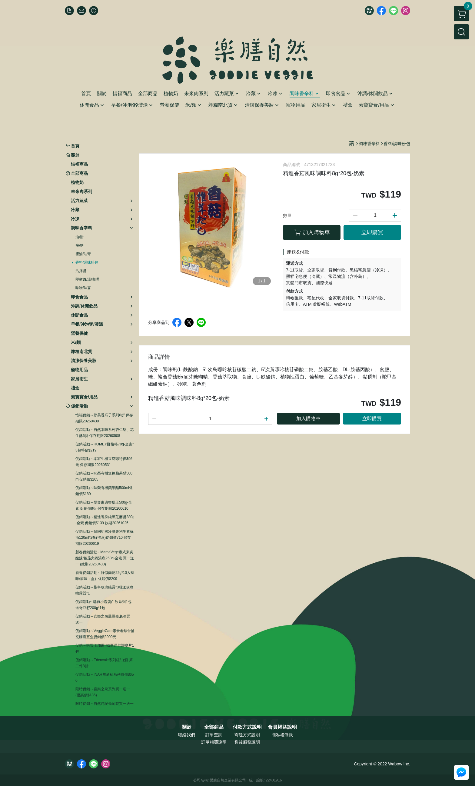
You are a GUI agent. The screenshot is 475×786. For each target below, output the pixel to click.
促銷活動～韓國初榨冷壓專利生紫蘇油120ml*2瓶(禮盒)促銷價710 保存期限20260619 (104, 537)
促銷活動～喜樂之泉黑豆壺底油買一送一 (104, 619)
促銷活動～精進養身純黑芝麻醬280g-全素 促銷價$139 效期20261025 (105, 520)
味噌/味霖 (83, 288)
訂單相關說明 (214, 742)
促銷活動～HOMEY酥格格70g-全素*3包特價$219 (104, 447)
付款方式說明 (247, 727)
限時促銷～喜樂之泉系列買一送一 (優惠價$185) (102, 692)
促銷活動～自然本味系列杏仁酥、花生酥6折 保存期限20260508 (104, 433)
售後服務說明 (247, 742)
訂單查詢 (213, 735)
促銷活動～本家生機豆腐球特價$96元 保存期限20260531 (103, 462)
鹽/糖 (79, 245)
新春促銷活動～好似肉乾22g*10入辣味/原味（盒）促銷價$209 (104, 576)
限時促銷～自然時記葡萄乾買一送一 (104, 703)
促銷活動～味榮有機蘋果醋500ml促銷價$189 (104, 491)
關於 (186, 727)
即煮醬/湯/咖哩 (87, 279)
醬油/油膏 (83, 254)
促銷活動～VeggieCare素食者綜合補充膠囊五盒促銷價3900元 (105, 634)
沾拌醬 (80, 271)
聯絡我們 (186, 735)
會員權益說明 (282, 727)
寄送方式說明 (247, 735)
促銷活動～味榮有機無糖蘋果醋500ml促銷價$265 (103, 476)
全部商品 (214, 727)
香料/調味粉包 (86, 262)
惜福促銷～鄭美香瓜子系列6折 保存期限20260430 (104, 418)
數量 (287, 215)
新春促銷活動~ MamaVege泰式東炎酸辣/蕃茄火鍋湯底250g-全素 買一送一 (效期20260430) (104, 558)
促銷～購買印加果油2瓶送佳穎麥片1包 (104, 648)
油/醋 (79, 237)
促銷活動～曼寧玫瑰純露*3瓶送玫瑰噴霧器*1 (104, 590)
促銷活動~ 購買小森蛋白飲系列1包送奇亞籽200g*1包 (103, 605)
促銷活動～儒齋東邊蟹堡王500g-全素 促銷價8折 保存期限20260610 (103, 505)
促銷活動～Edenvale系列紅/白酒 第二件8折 (104, 663)
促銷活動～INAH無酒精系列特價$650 (104, 677)
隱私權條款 (282, 735)
